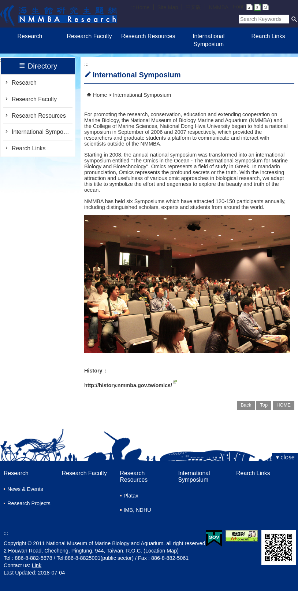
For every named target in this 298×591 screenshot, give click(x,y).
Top (264, 405)
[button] (294, 19)
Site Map (167, 7)
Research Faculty (89, 36)
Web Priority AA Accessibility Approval (242, 536)
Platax (131, 496)
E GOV (214, 538)
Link (36, 565)
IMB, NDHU (137, 510)
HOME (283, 405)
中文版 (193, 7)
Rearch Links (268, 36)
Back (246, 405)
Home (142, 7)
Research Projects (29, 503)
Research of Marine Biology (58, 13)
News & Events (25, 489)
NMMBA (218, 7)
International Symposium (208, 40)
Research (30, 36)
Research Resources (149, 36)
